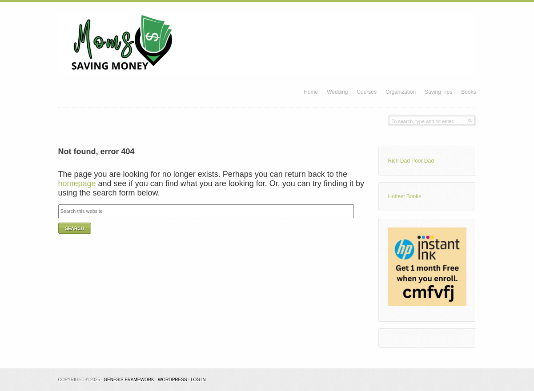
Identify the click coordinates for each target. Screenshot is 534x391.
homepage (77, 183)
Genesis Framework (129, 379)
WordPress (172, 379)
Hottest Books (405, 196)
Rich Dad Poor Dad (411, 161)
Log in (198, 379)
